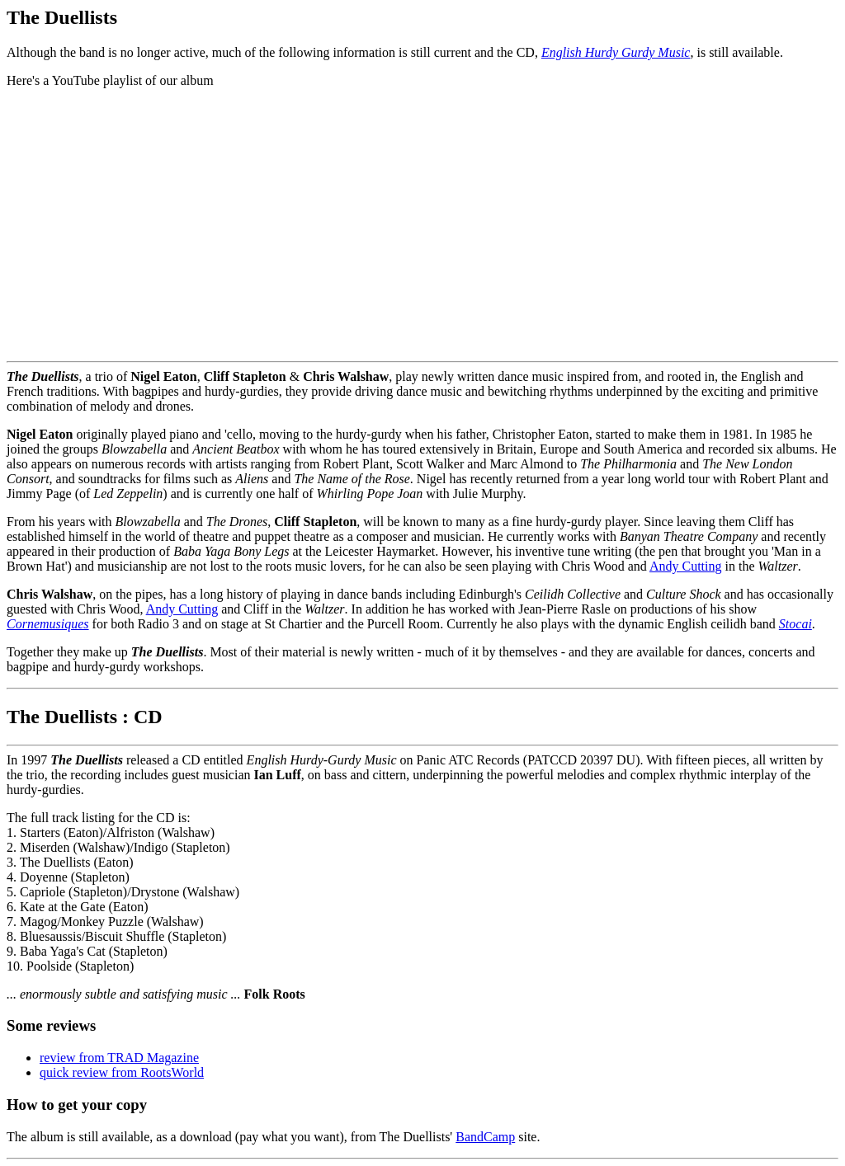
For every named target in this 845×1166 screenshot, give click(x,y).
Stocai (795, 624)
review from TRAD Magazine (119, 1058)
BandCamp (485, 1137)
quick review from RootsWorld (122, 1072)
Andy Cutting (685, 566)
